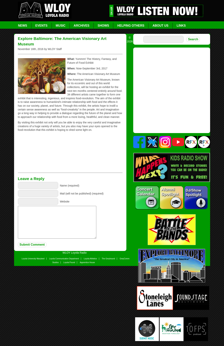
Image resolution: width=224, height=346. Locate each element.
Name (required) (69, 185)
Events (41, 25)
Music (61, 25)
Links (181, 25)
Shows (103, 25)
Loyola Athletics (90, 259)
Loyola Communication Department (64, 259)
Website (64, 201)
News (22, 25)
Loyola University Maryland (33, 259)
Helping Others (130, 25)
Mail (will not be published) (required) (82, 193)
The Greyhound (108, 259)
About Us (160, 25)
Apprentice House (87, 262)
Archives (81, 25)
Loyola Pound (69, 262)
